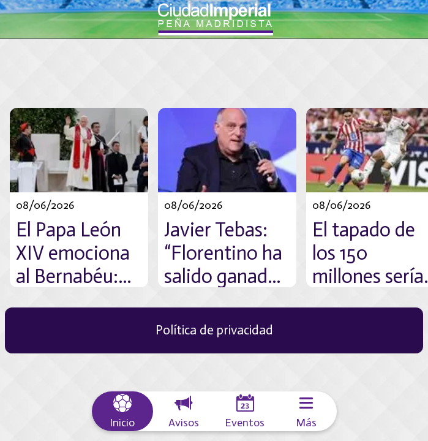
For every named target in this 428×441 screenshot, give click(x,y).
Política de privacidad (214, 330)
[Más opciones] (306, 411)
